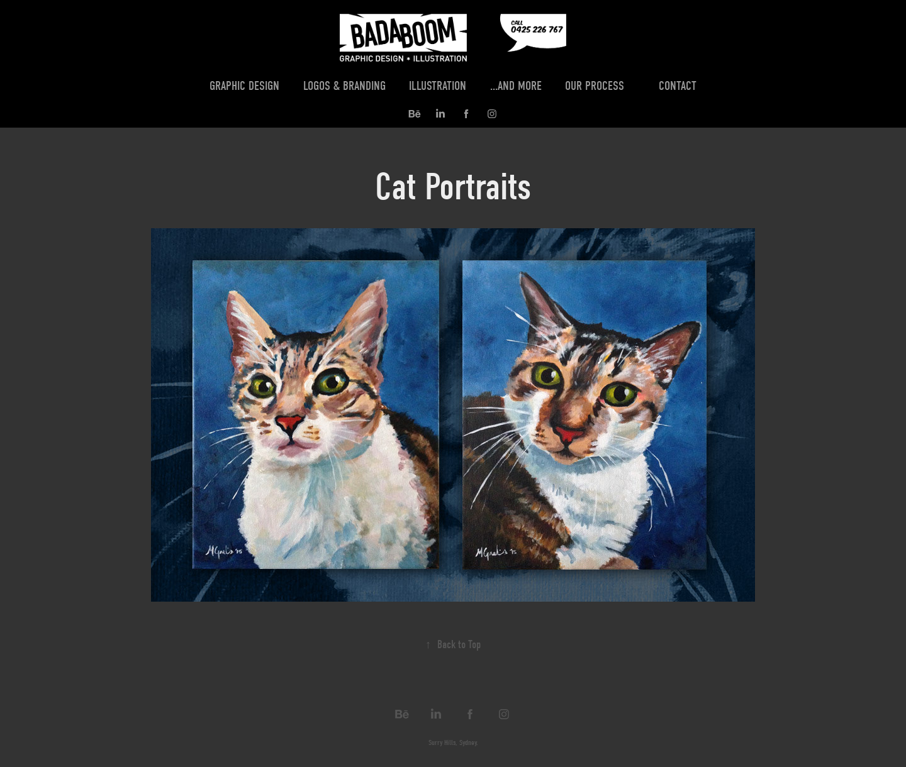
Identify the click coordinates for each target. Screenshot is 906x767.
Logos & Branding (344, 86)
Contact (677, 86)
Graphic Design (244, 86)
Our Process (594, 86)
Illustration (437, 86)
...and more (516, 86)
